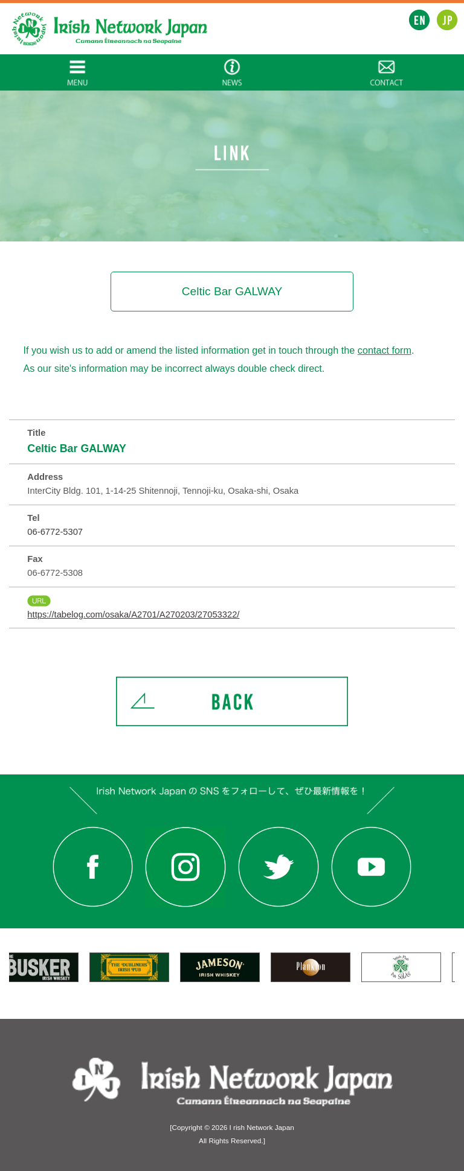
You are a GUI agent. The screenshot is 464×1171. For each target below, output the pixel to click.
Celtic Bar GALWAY (76, 448)
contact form (384, 350)
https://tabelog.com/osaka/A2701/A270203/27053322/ (133, 614)
